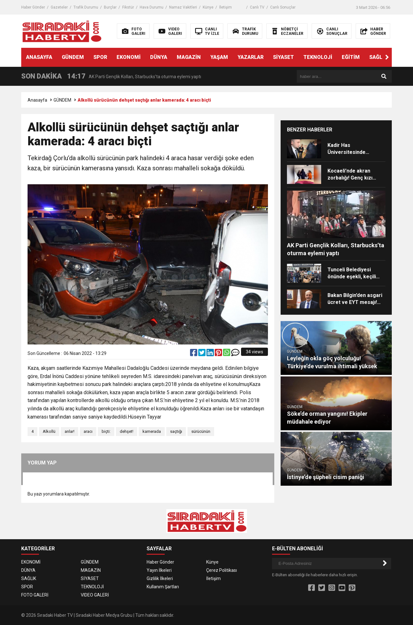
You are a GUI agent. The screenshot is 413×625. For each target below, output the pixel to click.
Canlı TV (257, 7)
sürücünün (200, 431)
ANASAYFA (39, 57)
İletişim (225, 7)
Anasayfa (37, 100)
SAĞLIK (378, 57)
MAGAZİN (189, 57)
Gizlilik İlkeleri (160, 578)
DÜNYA (158, 57)
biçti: (106, 431)
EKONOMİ (129, 57)
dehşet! (126, 431)
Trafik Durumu (85, 7)
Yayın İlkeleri (159, 570)
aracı (88, 431)
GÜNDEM (73, 57)
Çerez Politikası (221, 570)
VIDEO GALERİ (95, 594)
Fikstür (128, 7)
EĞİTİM (351, 57)
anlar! (69, 431)
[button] (387, 57)
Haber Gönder (33, 7)
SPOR (100, 57)
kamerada (152, 431)
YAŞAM (219, 57)
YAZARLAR (251, 57)
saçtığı (176, 431)
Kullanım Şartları (163, 586)
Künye (208, 7)
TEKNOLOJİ (317, 57)
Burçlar (110, 7)
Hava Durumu (151, 7)
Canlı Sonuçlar (282, 7)
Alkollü (49, 431)
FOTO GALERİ (34, 594)
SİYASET (283, 57)
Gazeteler (59, 7)
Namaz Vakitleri (183, 7)
